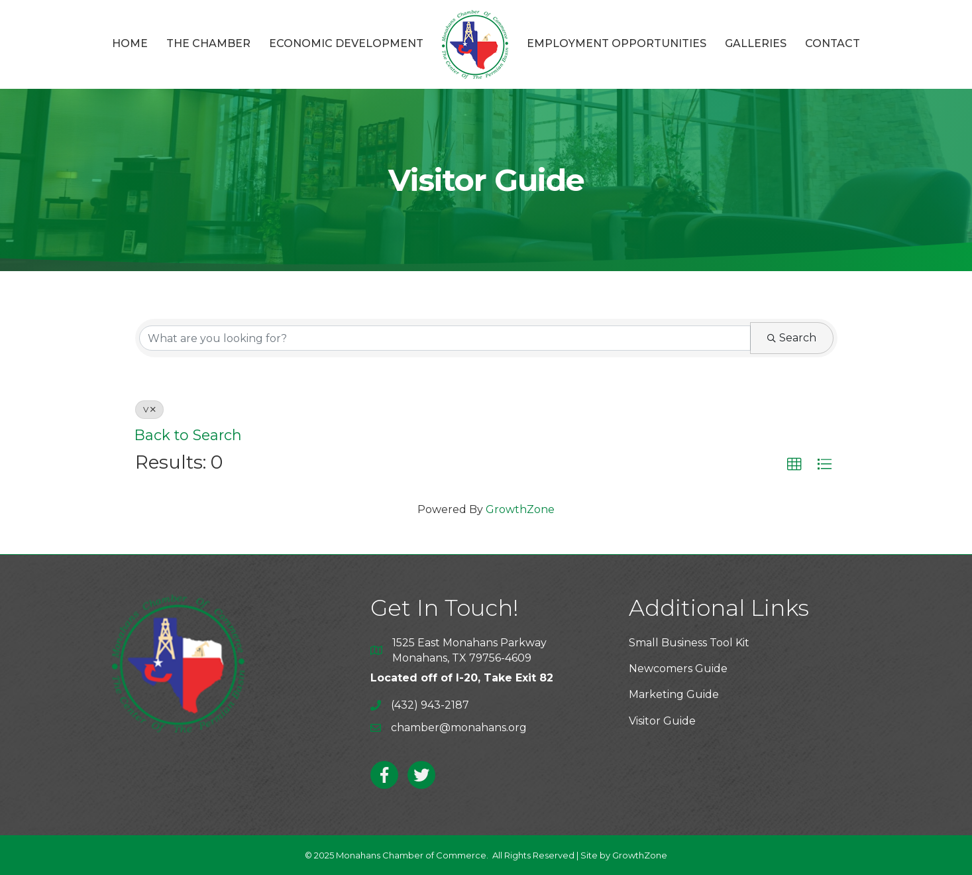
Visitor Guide (662, 721)
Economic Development (346, 43)
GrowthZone (520, 509)
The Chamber (208, 43)
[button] (794, 464)
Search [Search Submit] (791, 337)
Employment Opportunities (616, 43)
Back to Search (188, 434)
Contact (832, 43)
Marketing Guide (674, 694)
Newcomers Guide (678, 668)
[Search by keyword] (445, 338)
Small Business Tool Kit (689, 642)
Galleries (755, 43)
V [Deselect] (149, 409)
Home (130, 43)
